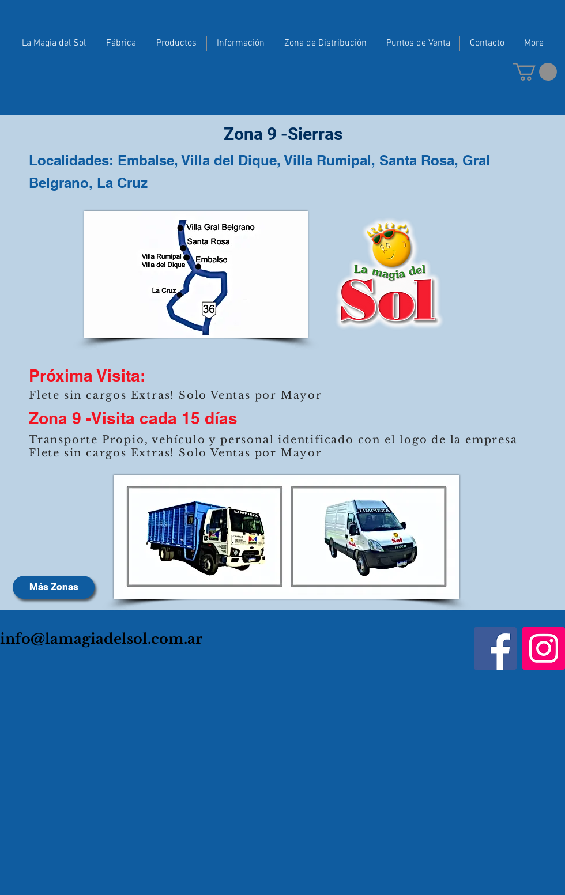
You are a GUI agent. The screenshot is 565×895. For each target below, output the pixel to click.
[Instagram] (543, 648)
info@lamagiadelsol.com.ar (101, 638)
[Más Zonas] (54, 587)
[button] (535, 72)
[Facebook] (495, 648)
